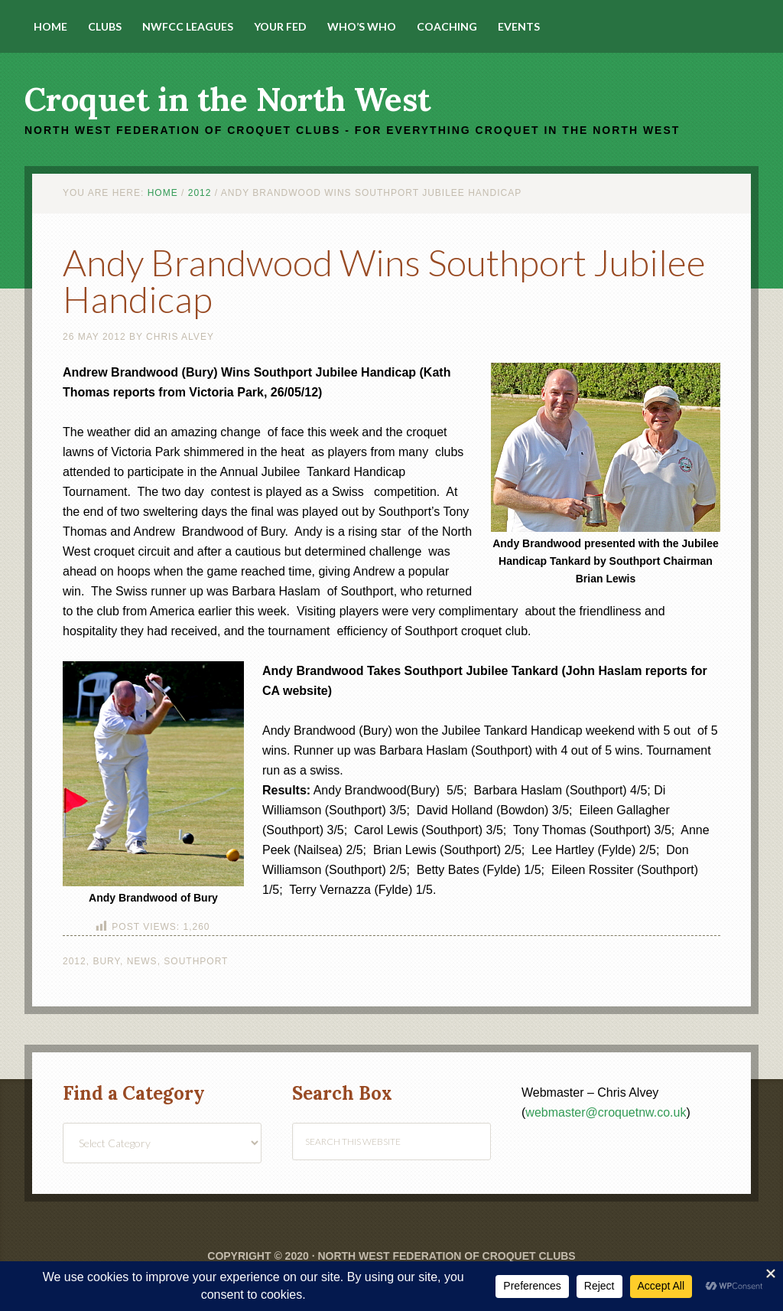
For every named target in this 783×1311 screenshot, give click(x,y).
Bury (106, 961)
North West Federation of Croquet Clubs (446, 1256)
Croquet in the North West (227, 99)
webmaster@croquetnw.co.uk (605, 1112)
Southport (196, 961)
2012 (74, 961)
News (142, 961)
